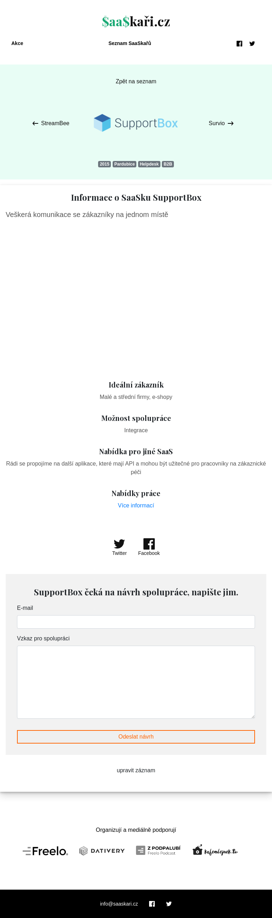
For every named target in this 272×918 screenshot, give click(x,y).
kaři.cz (136, 20)
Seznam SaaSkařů (129, 43)
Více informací (136, 505)
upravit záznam (136, 770)
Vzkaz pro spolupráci (43, 638)
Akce (17, 43)
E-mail (25, 608)
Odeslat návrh (136, 737)
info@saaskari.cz (119, 903)
